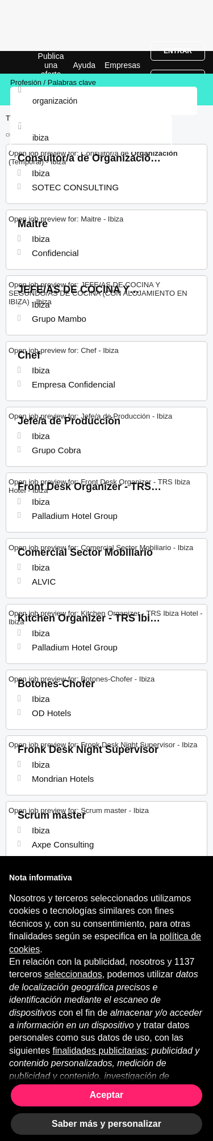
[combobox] (91, 138)
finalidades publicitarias (100, 1050)
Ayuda (84, 65)
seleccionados (73, 974)
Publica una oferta (51, 65)
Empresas (122, 65)
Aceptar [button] (107, 1095)
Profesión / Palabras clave (53, 82)
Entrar (178, 51)
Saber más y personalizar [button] (106, 1124)
